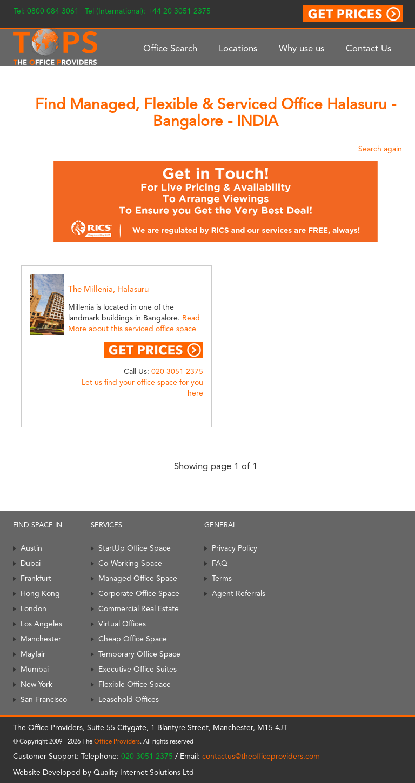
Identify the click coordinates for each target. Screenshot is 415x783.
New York (36, 684)
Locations (238, 48)
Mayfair (33, 654)
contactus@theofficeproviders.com (261, 756)
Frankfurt (36, 578)
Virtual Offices (122, 623)
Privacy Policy (234, 548)
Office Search (170, 48)
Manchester (41, 638)
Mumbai (35, 669)
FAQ (219, 563)
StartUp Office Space (134, 548)
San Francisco (44, 699)
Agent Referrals (238, 593)
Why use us (301, 48)
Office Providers (117, 741)
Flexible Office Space (134, 684)
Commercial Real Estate (138, 608)
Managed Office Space (137, 578)
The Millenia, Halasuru (108, 289)
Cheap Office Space (132, 638)
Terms (222, 578)
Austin (31, 548)
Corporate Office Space (138, 593)
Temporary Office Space (139, 654)
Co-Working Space (130, 563)
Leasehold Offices (128, 699)
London (33, 608)
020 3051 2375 (177, 371)
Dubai (31, 563)
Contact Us (368, 48)
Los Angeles (41, 623)
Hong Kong (40, 593)
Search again (380, 148)
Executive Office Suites (137, 669)
